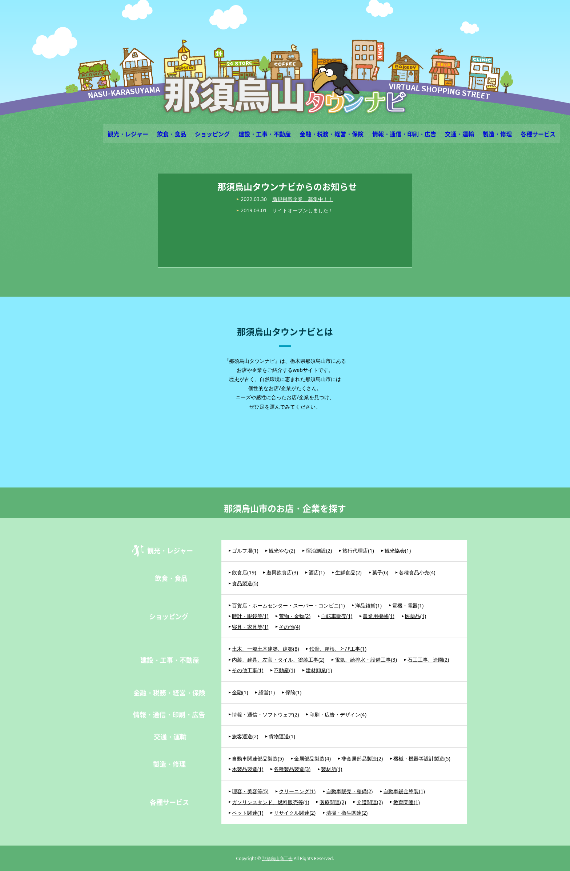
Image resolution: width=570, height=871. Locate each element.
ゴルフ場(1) (245, 550)
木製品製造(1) (247, 769)
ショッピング (212, 133)
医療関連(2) (333, 802)
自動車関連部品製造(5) (258, 758)
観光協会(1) (398, 550)
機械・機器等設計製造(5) (421, 758)
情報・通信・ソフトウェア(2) (265, 714)
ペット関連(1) (247, 812)
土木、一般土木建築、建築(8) (265, 648)
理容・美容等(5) (250, 791)
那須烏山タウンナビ (285, 88)
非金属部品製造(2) (362, 758)
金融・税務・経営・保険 (332, 133)
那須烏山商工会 (277, 858)
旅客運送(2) (245, 736)
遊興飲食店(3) (282, 572)
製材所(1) (331, 769)
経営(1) (266, 692)
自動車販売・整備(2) (349, 791)
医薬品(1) (415, 616)
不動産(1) (284, 670)
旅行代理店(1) (358, 550)
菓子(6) (380, 572)
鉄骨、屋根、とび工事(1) (337, 648)
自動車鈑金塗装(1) (404, 791)
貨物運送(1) (282, 736)
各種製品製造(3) (292, 769)
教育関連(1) (406, 802)
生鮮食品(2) (348, 572)
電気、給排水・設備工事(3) (366, 659)
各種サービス (538, 133)
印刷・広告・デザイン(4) (337, 714)
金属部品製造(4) (312, 758)
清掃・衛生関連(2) (347, 812)
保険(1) (293, 692)
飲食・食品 (171, 133)
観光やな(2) (282, 550)
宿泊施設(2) (319, 550)
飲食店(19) (244, 572)
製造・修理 (497, 133)
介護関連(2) (370, 802)
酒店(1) (317, 572)
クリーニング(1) (297, 791)
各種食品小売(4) (417, 572)
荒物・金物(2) (294, 616)
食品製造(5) (245, 583)
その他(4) (289, 626)
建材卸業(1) (319, 670)
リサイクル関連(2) (294, 812)
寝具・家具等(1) (250, 626)
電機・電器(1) (408, 605)
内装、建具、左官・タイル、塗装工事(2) (278, 659)
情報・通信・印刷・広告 (404, 133)
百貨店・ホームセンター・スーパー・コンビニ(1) (288, 605)
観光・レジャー (128, 133)
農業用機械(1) (378, 616)
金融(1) (240, 692)
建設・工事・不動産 (264, 133)
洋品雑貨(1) (368, 605)
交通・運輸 (459, 133)
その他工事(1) (247, 670)
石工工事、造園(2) (428, 659)
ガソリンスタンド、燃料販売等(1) (270, 802)
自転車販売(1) (336, 616)
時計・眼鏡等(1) (250, 616)
